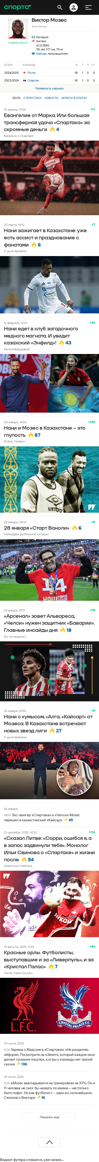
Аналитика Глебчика (18, 866)
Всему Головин (14, 441)
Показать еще (49, 1117)
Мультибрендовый (17, 349)
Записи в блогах (74, 98)
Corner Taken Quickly (18, 973)
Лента (16, 98)
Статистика (32, 98)
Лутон (29, 73)
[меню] (88, 7)
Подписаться (17, 43)
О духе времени (15, 251)
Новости (51, 98)
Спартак (31, 80)
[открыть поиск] (60, 7)
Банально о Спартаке (18, 136)
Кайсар (41, 53)
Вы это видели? (15, 636)
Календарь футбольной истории (26, 534)
